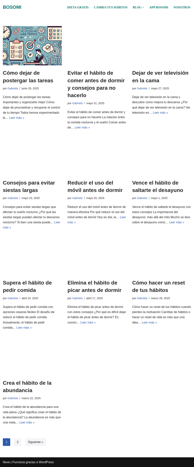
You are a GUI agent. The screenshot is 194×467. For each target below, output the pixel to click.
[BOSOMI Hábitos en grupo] (12, 7)
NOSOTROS (182, 7)
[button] (143, 7)
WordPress (46, 462)
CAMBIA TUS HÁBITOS (111, 7)
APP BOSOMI (158, 7)
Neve (6, 462)
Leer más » (16, 117)
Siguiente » (35, 442)
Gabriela (13, 88)
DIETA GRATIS (78, 7)
